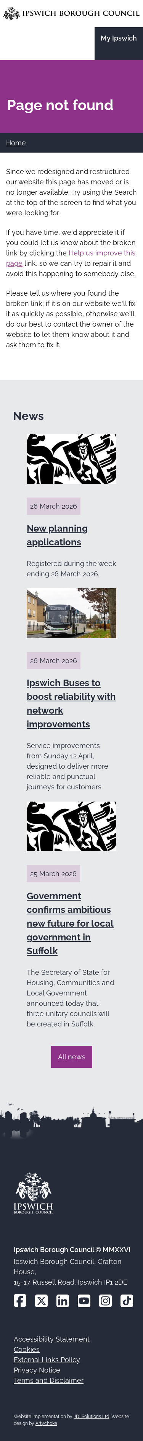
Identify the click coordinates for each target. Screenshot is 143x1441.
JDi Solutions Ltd (91, 1416)
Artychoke (46, 1423)
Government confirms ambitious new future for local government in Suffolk (70, 923)
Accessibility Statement (52, 1339)
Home (16, 143)
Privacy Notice (37, 1370)
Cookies (27, 1349)
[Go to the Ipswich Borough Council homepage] (71, 13)
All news (71, 1057)
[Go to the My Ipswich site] (119, 43)
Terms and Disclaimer (49, 1380)
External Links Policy (47, 1360)
